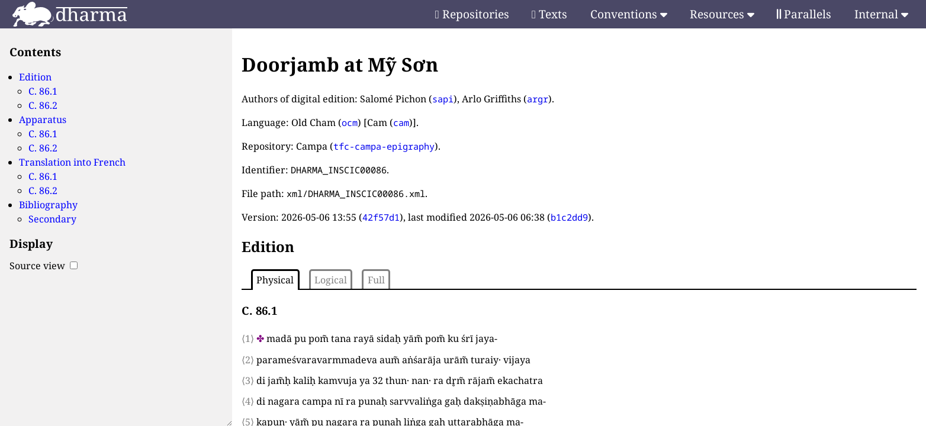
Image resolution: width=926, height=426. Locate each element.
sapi (443, 99)
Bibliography (48, 204)
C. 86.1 (42, 91)
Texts (549, 14)
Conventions (628, 14)
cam (401, 122)
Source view (43, 265)
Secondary (52, 218)
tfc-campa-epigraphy (384, 146)
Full (376, 279)
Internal (881, 14)
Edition (35, 76)
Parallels (804, 14)
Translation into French (72, 162)
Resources (722, 14)
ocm (350, 122)
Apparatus (42, 119)
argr (537, 99)
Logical (330, 279)
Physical (275, 279)
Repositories (472, 14)
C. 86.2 (42, 105)
